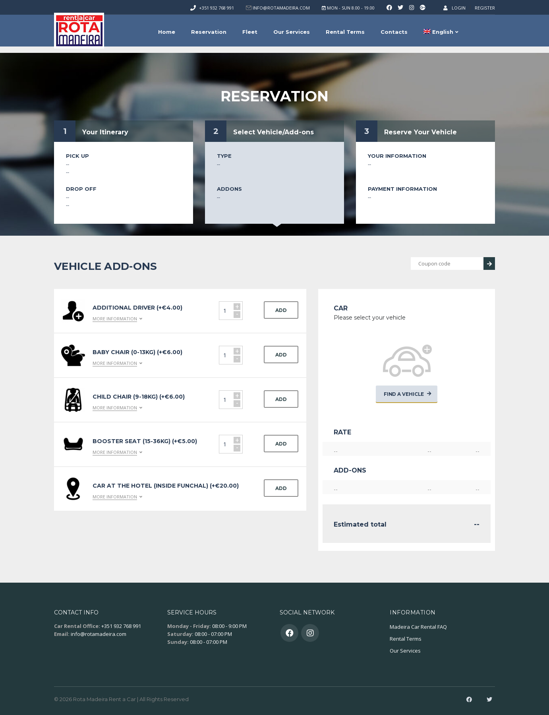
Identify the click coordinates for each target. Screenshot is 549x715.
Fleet (249, 32)
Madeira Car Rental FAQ (418, 626)
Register (485, 8)
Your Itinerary (105, 132)
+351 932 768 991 (216, 8)
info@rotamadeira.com (98, 633)
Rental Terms (345, 32)
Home (166, 32)
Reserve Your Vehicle (420, 132)
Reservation (208, 32)
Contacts (394, 32)
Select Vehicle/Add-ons (273, 132)
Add (281, 310)
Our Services (291, 32)
